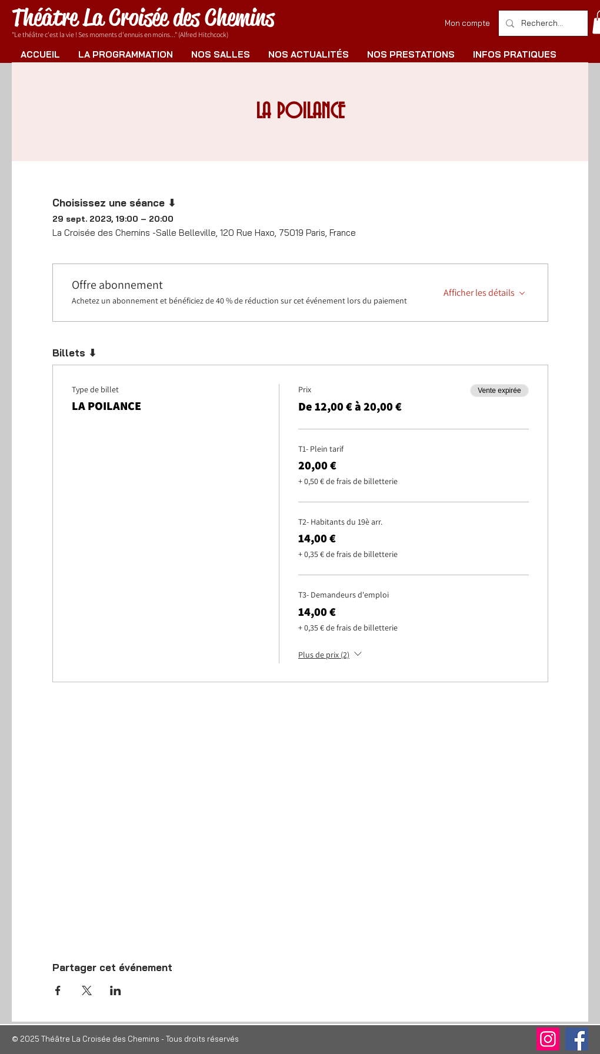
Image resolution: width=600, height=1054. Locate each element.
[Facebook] (576, 1039)
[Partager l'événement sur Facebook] (58, 990)
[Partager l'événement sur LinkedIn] (115, 990)
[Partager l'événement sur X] (86, 990)
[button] (125, 54)
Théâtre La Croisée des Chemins (143, 17)
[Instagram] (547, 1039)
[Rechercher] (542, 23)
